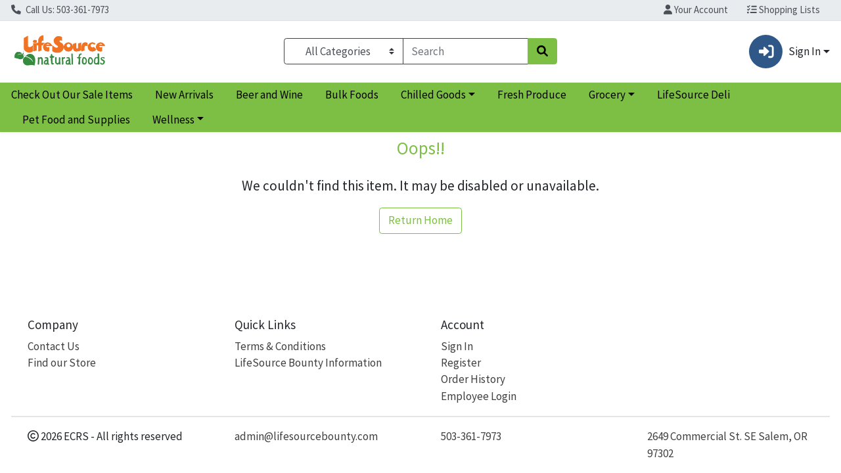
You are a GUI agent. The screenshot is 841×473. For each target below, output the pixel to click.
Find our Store (62, 362)
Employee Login (478, 396)
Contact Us (54, 346)
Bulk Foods (351, 94)
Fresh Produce (531, 94)
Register (461, 362)
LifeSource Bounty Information (308, 362)
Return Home (420, 220)
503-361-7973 (471, 436)
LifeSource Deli (693, 94)
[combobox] (466, 51)
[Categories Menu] (343, 51)
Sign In (457, 346)
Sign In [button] (784, 51)
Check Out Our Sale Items (72, 94)
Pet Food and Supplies (76, 119)
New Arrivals (184, 94)
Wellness (173, 119)
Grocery (607, 94)
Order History (473, 379)
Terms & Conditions (280, 346)
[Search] (466, 51)
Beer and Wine (269, 94)
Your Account (696, 9)
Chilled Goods (433, 94)
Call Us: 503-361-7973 (60, 9)
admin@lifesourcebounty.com (306, 436)
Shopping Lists (783, 9)
